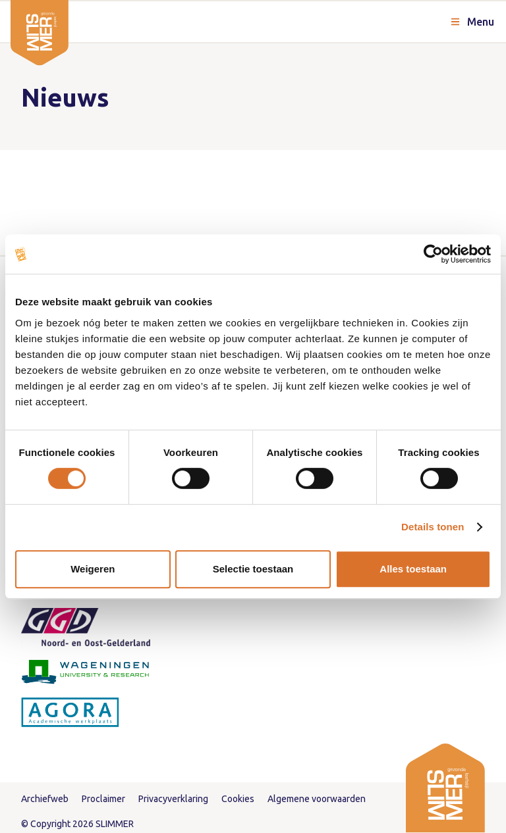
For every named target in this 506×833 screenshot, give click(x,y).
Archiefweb (45, 799)
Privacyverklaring (173, 799)
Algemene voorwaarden (316, 799)
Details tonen (432, 526)
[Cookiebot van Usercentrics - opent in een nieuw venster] (433, 254)
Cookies (237, 799)
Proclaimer (103, 799)
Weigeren (92, 568)
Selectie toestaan (253, 568)
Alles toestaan (413, 568)
